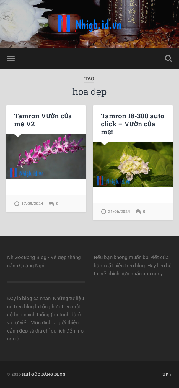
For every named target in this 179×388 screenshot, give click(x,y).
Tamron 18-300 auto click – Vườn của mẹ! (132, 123)
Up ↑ (167, 374)
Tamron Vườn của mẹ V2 (43, 119)
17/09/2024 (32, 203)
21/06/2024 (119, 211)
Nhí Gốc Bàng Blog (44, 374)
